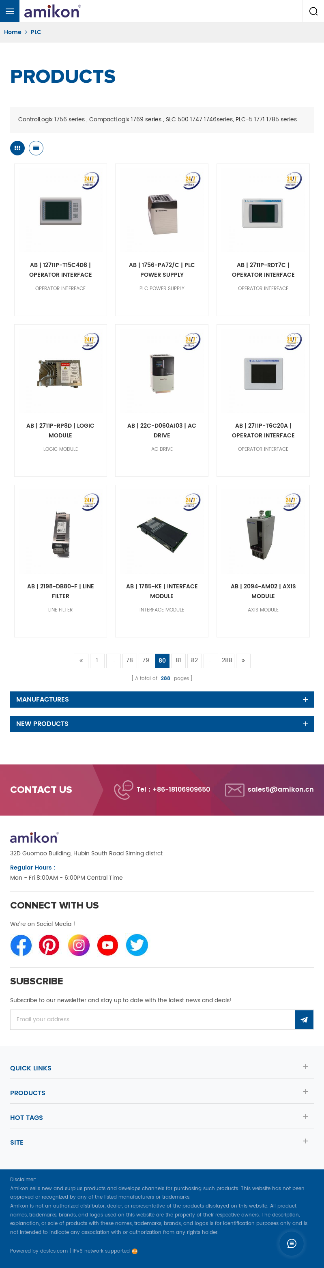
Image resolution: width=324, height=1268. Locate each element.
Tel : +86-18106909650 (173, 789)
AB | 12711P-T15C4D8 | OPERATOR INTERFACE (60, 270)
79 (145, 660)
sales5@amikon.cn (281, 789)
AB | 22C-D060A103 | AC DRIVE (161, 430)
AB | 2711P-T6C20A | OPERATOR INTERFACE (263, 430)
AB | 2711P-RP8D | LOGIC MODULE (60, 430)
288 (227, 660)
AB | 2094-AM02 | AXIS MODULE (263, 591)
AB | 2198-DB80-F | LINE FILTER (60, 591)
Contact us (41, 790)
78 (129, 660)
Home (12, 32)
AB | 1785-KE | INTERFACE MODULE (162, 591)
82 (194, 660)
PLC (36, 32)
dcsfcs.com (54, 1251)
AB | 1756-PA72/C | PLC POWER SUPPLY (162, 270)
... (113, 660)
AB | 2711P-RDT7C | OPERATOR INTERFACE (263, 270)
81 (178, 660)
